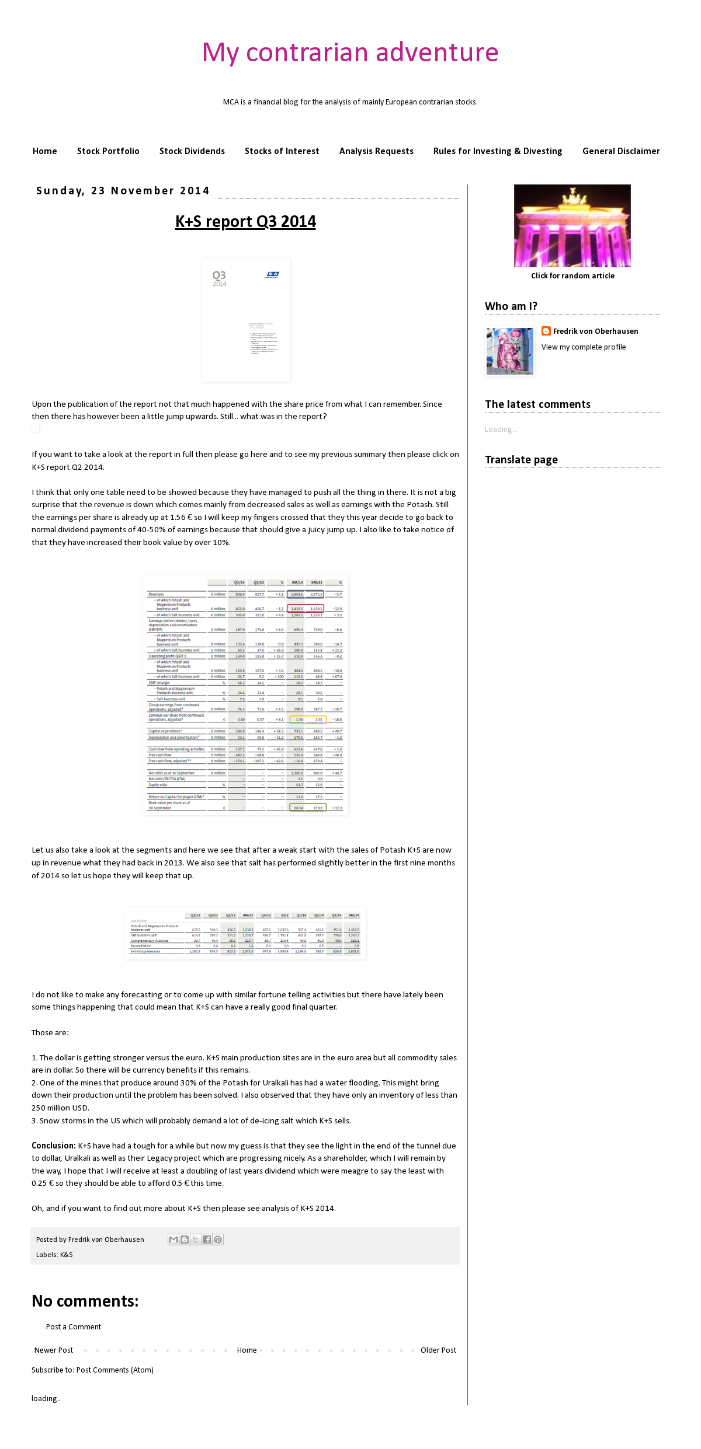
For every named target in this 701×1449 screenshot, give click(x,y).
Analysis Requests (376, 151)
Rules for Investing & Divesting (498, 151)
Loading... (501, 429)
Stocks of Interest (282, 151)
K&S (66, 1255)
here (259, 454)
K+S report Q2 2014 (67, 467)
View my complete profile (584, 347)
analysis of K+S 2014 (298, 1208)
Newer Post (53, 1350)
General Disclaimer (621, 151)
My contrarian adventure (350, 54)
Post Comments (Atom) (115, 1370)
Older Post (438, 1350)
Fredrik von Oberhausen (595, 331)
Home (45, 151)
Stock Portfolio (108, 151)
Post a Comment (73, 1327)
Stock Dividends (192, 151)
